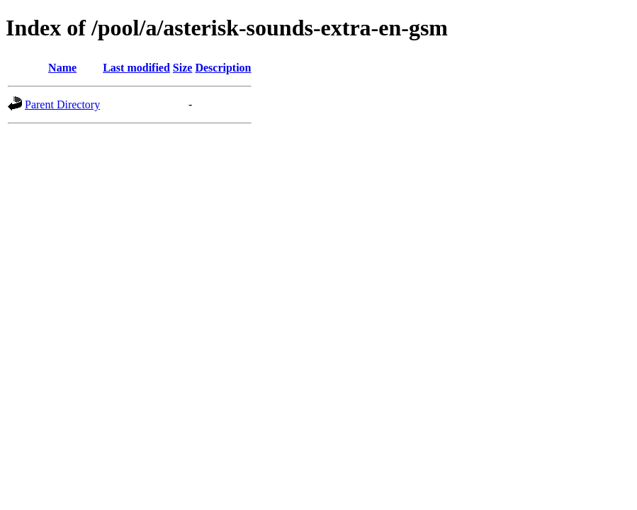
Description (223, 68)
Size (183, 68)
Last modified (136, 68)
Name (62, 68)
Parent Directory (62, 104)
